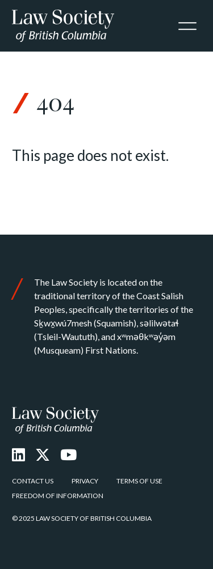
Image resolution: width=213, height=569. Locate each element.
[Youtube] (68, 454)
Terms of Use (139, 481)
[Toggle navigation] (187, 26)
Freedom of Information (57, 495)
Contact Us (32, 481)
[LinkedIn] (18, 454)
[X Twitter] (42, 454)
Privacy (85, 481)
